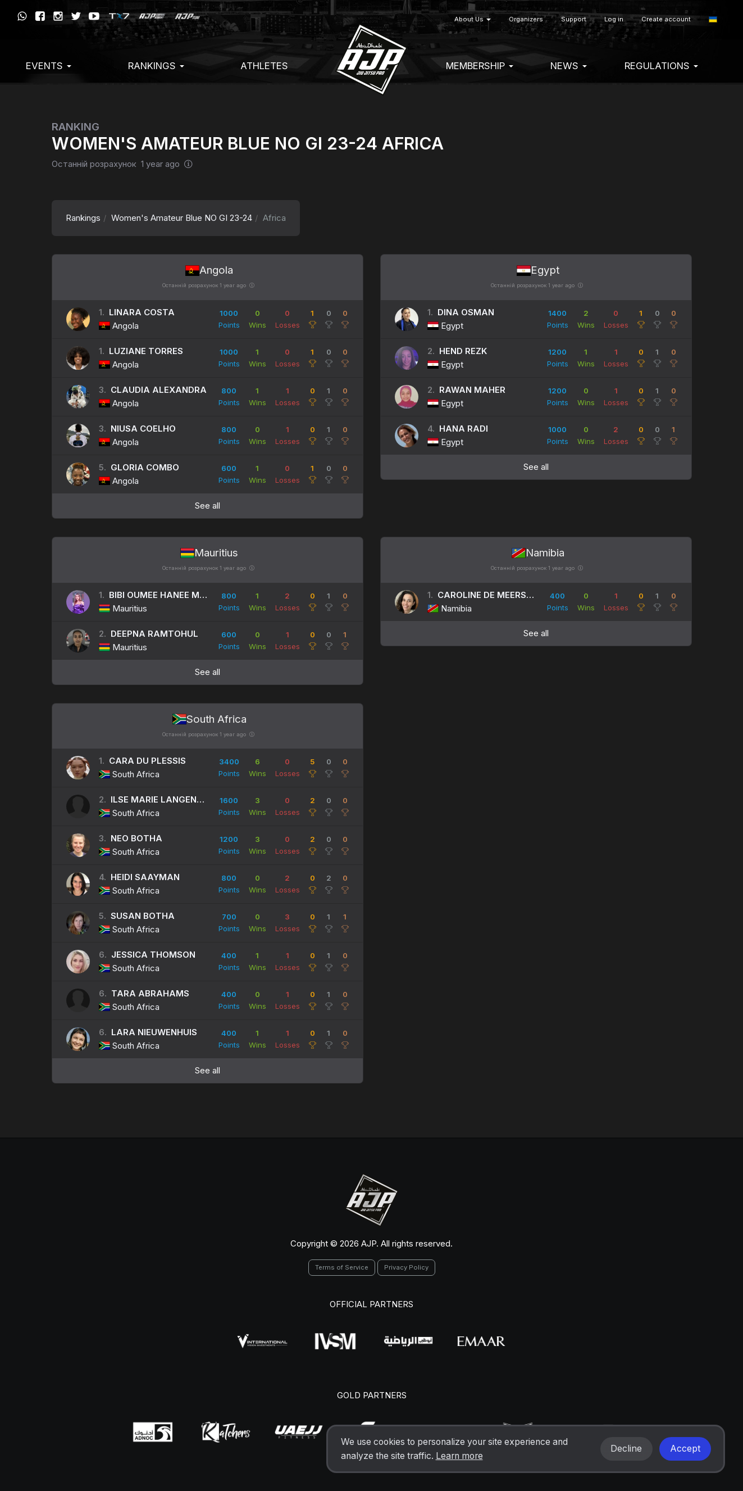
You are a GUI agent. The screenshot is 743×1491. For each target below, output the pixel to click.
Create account (666, 19)
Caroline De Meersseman (497, 595)
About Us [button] (472, 19)
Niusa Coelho (143, 428)
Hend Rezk (463, 351)
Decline (626, 1448)
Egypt (538, 270)
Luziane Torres (146, 351)
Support (573, 19)
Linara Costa (142, 312)
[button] (713, 19)
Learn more (459, 1456)
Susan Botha (143, 915)
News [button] (568, 65)
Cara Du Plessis (147, 760)
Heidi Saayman (145, 877)
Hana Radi (463, 428)
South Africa (209, 719)
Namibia (538, 552)
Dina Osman (465, 312)
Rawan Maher (472, 389)
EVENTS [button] (48, 65)
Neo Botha (136, 838)
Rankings (83, 217)
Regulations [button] (661, 65)
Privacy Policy (406, 1267)
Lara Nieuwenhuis (154, 1032)
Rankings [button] (156, 65)
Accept (685, 1448)
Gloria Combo (145, 467)
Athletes (264, 65)
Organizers (526, 19)
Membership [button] (479, 65)
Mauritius (209, 552)
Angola (209, 270)
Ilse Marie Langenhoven (168, 799)
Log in (613, 19)
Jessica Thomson (153, 954)
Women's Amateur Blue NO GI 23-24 (181, 217)
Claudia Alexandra (159, 389)
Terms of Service (341, 1267)
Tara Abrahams (150, 993)
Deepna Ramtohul (154, 633)
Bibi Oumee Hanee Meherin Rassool (191, 595)
